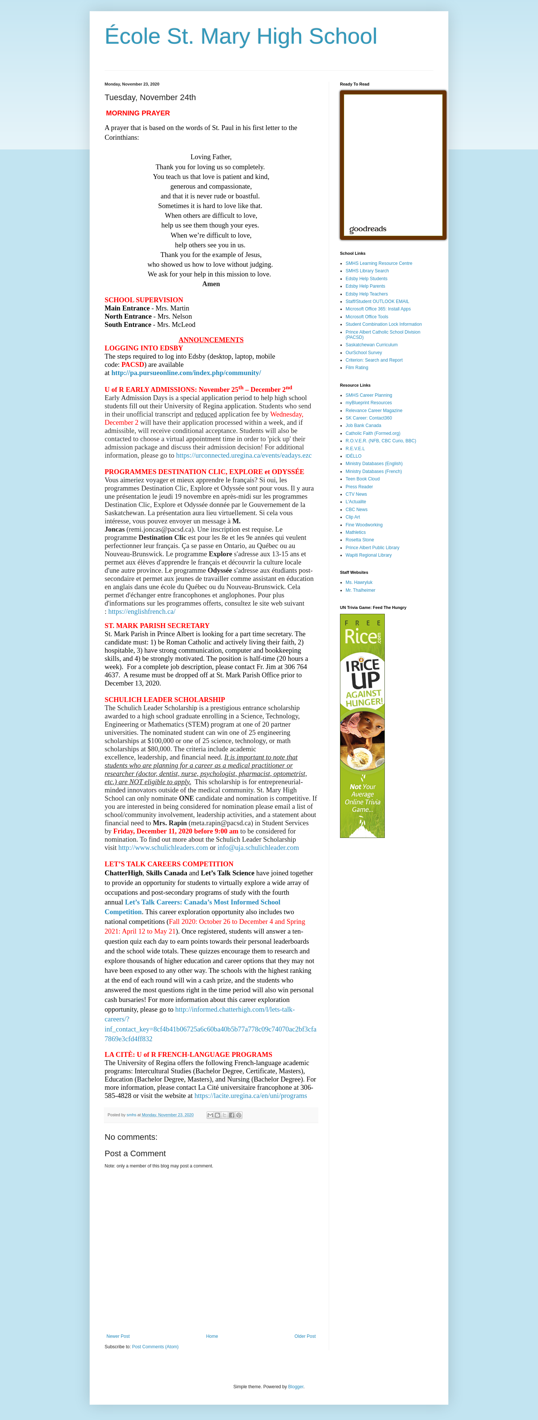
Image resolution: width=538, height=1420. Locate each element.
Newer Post (118, 1336)
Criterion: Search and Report (374, 360)
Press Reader (359, 486)
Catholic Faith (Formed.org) (373, 433)
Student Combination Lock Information (384, 324)
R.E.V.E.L (355, 448)
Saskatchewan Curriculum (372, 344)
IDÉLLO (354, 456)
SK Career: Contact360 (369, 418)
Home (212, 1336)
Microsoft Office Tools (367, 316)
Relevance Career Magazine (374, 410)
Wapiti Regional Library (369, 555)
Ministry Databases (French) (374, 471)
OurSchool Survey (364, 352)
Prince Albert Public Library (372, 547)
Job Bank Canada (363, 425)
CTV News (356, 494)
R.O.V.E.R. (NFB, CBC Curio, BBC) (381, 440)
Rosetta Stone (360, 539)
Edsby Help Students (366, 278)
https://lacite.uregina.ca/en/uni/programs (250, 1095)
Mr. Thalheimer (360, 590)
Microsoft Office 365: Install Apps (378, 309)
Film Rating (357, 367)
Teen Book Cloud (363, 479)
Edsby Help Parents (365, 286)
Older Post (305, 1336)
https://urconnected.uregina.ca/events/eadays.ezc (244, 455)
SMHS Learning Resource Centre (379, 263)
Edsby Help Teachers (367, 294)
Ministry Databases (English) (374, 463)
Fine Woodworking (364, 525)
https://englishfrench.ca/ (142, 611)
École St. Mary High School (241, 36)
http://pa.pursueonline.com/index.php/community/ (186, 373)
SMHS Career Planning (369, 395)
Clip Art (353, 517)
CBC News (357, 509)
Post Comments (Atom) (155, 1346)
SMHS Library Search (367, 270)
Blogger (295, 1386)
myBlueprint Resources (369, 402)
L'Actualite (356, 501)
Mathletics (356, 532)
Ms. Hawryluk (359, 582)
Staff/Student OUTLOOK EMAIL (377, 301)
